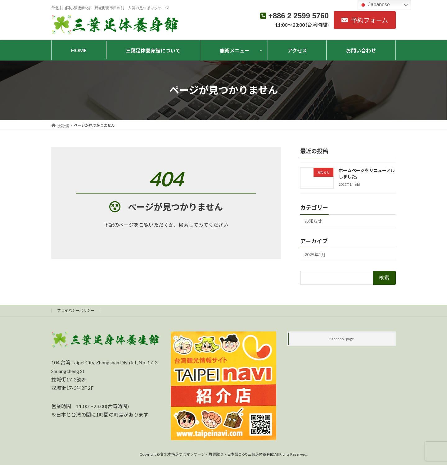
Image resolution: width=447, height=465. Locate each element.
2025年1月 (315, 254)
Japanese (374, 5)
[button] (365, 20)
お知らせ (313, 221)
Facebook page (341, 338)
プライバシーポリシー (75, 310)
